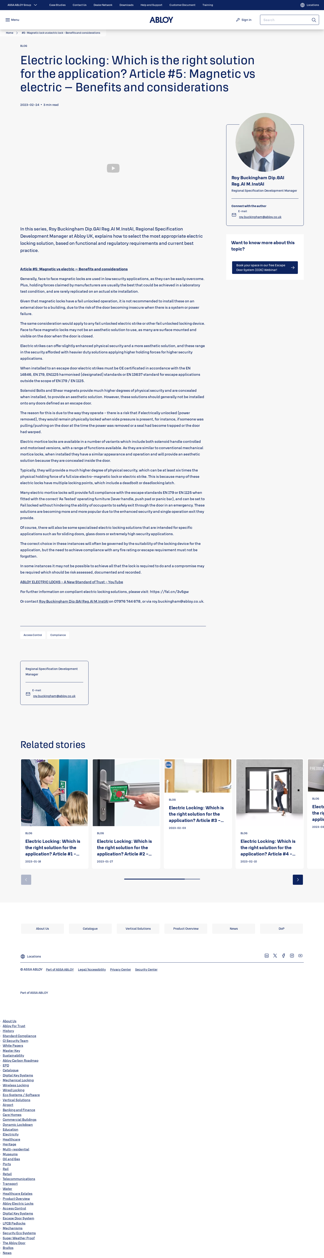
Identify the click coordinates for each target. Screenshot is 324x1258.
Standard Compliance (19, 1036)
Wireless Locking (16, 1085)
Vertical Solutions (16, 1100)
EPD (6, 1065)
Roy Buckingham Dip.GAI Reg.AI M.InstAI (73, 601)
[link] (57, 5)
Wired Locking (13, 1090)
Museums (10, 1154)
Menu (15, 20)
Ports (7, 1164)
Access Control (14, 1208)
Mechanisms (13, 1228)
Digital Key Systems (18, 1075)
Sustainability (13, 1055)
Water (7, 1189)
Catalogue (11, 1070)
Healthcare (11, 1139)
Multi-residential (16, 1149)
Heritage (9, 1144)
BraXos (8, 1248)
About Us (9, 1021)
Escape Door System (18, 1218)
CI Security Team (15, 1040)
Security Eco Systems (19, 1233)
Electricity (11, 1134)
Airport (8, 1105)
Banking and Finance (19, 1110)
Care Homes (12, 1115)
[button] (298, 880)
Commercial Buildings (19, 1119)
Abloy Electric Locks (18, 1203)
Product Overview (16, 1198)
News (7, 1253)
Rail (6, 1169)
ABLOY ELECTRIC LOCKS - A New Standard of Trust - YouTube (71, 581)
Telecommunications (19, 1179)
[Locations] (309, 5)
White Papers (13, 1045)
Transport (10, 1183)
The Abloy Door (14, 1243)
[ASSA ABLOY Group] (22, 5)
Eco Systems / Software (21, 1095)
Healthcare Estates (17, 1193)
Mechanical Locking (18, 1080)
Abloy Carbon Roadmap (20, 1060)
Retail (7, 1174)
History (8, 1031)
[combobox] (289, 20)
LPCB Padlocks (14, 1223)
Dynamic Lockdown (18, 1124)
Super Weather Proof (19, 1238)
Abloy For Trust (14, 1026)
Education (10, 1129)
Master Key (11, 1050)
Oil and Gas (11, 1159)
